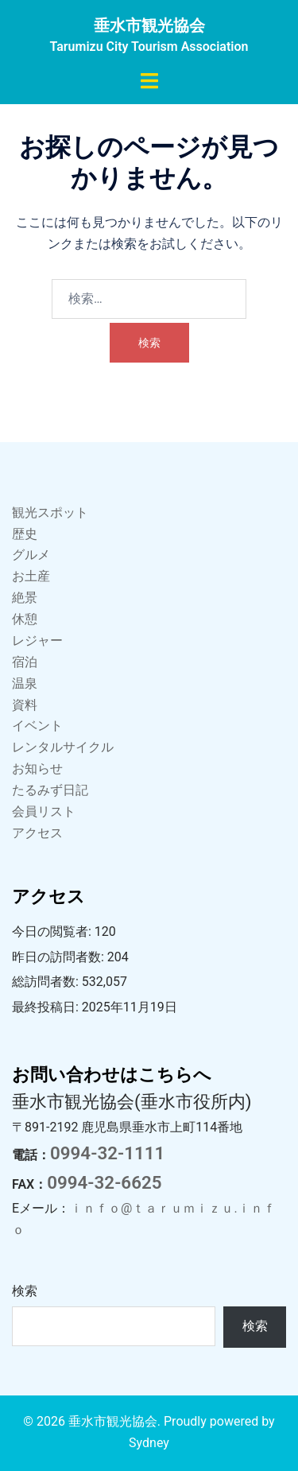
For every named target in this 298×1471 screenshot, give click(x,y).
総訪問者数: (47, 981)
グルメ (31, 554)
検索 (24, 1290)
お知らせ (37, 768)
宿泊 (24, 662)
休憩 (24, 619)
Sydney (149, 1442)
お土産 (31, 576)
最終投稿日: (47, 1007)
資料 (24, 704)
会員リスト (43, 811)
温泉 (24, 683)
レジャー (37, 640)
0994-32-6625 (104, 1182)
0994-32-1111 (107, 1153)
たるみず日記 (50, 790)
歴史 (24, 533)
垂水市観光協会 (149, 25)
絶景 (24, 597)
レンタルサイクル (63, 747)
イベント (37, 725)
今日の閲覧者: (53, 931)
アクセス (37, 832)
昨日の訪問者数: (59, 956)
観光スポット (50, 512)
